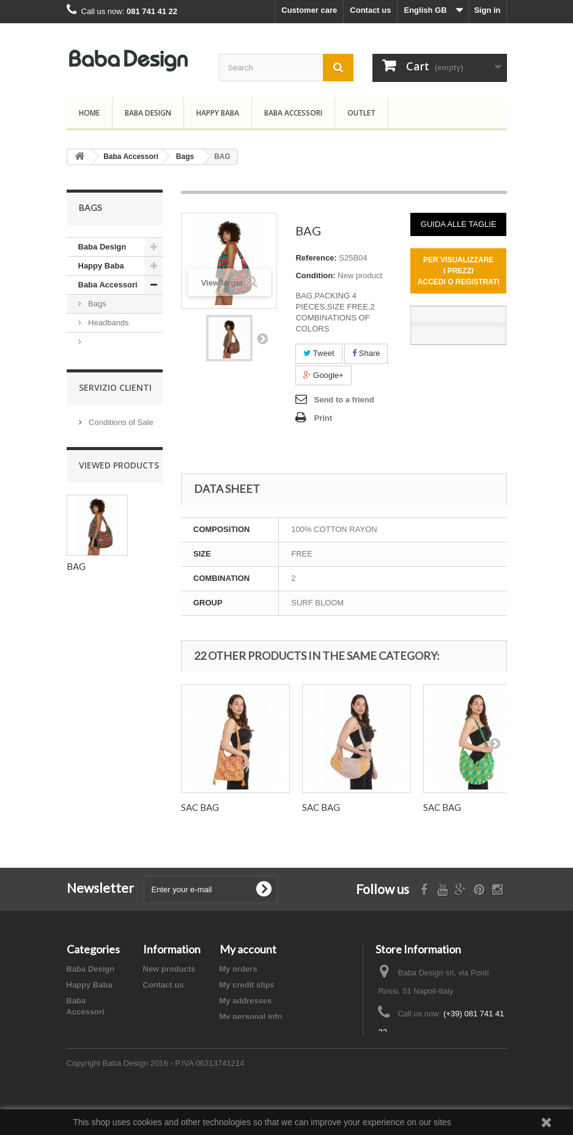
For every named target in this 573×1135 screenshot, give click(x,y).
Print (323, 418)
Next (262, 338)
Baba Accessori (293, 113)
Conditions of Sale (120, 476)
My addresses (246, 1000)
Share (366, 353)
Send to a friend (344, 399)
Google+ (323, 375)
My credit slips (247, 984)
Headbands (107, 322)
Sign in (487, 10)
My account (248, 949)
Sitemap (158, 1000)
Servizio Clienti (115, 443)
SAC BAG (200, 807)
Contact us (370, 10)
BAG (76, 623)
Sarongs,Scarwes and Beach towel (109, 369)
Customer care (309, 10)
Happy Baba (217, 113)
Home (89, 113)
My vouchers (244, 1032)
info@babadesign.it (456, 1054)
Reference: (315, 257)
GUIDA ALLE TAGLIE (459, 224)
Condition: (315, 275)
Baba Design (148, 113)
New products (169, 969)
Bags (96, 303)
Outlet (361, 113)
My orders (238, 969)
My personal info (251, 1016)
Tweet (318, 353)
